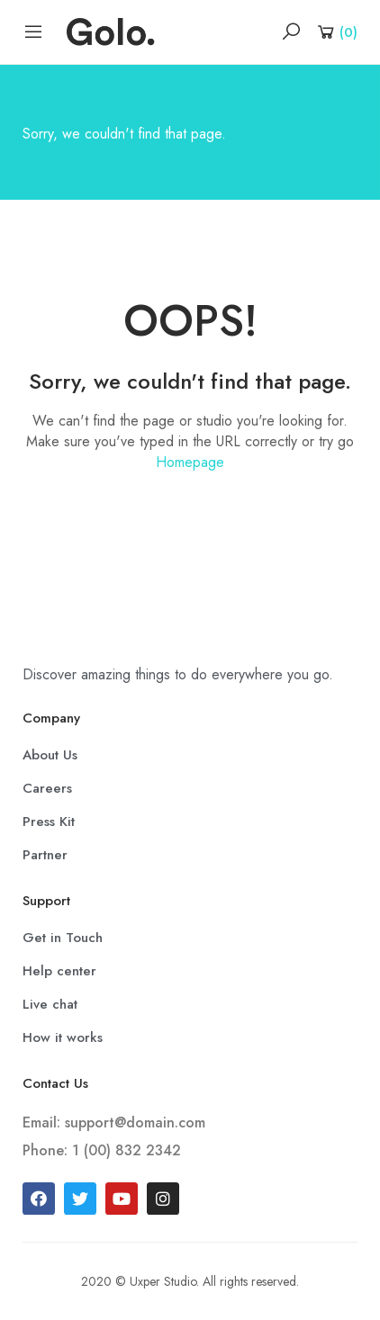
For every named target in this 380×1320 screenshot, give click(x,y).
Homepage (190, 462)
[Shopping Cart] (336, 31)
